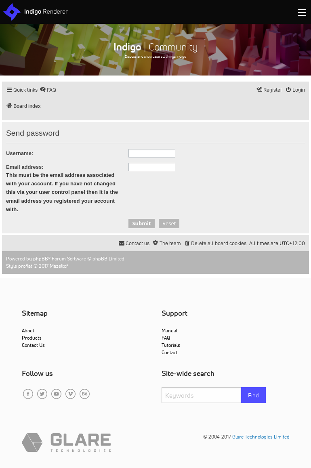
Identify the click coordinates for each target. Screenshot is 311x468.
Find (253, 395)
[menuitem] (48, 90)
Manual (169, 330)
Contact (170, 352)
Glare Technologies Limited (261, 436)
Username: (19, 153)
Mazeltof (59, 265)
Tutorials (171, 345)
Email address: (25, 167)
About (28, 330)
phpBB (40, 258)
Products (32, 337)
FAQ (166, 337)
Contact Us (33, 345)
